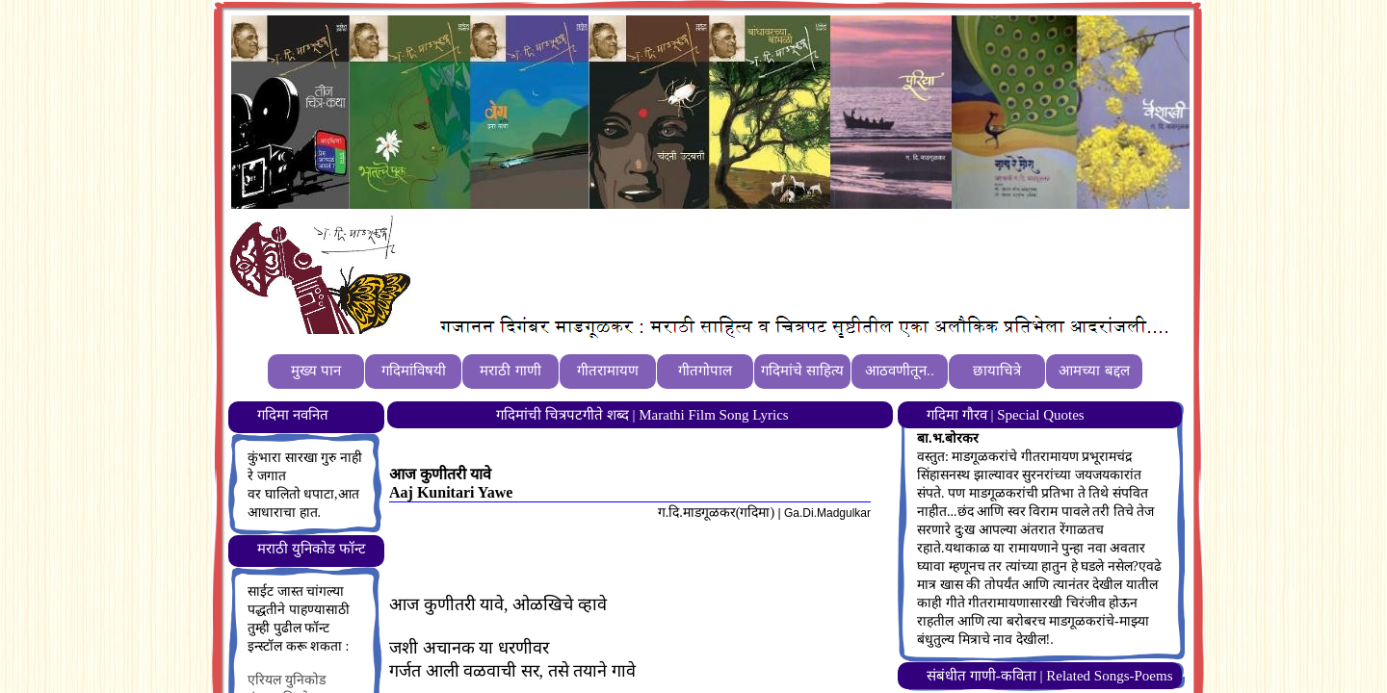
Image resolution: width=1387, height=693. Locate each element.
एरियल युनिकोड (287, 680)
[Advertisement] (769, 261)
